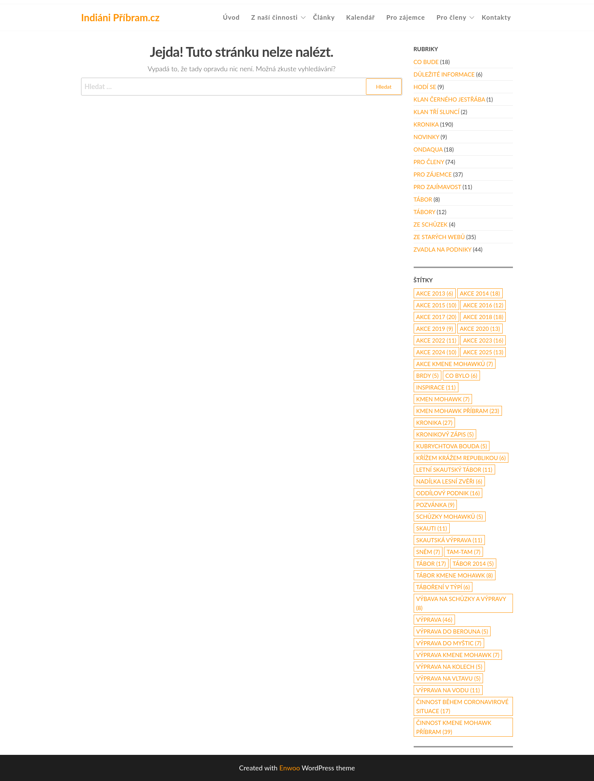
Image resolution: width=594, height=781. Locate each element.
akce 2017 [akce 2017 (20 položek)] (436, 316)
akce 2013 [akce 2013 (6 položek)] (434, 293)
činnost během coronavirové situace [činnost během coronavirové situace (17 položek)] (462, 706)
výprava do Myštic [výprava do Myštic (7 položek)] (448, 643)
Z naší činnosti (274, 17)
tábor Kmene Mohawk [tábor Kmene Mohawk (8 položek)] (454, 575)
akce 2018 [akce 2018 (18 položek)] (483, 316)
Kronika (426, 124)
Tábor (423, 199)
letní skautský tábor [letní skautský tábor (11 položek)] (454, 469)
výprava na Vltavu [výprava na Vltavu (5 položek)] (448, 678)
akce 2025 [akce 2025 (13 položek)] (483, 352)
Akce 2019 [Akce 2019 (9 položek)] (434, 328)
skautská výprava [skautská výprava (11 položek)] (449, 540)
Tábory (424, 211)
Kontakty (496, 17)
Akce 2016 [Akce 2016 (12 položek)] (483, 305)
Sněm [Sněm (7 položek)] (428, 551)
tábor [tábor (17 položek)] (431, 563)
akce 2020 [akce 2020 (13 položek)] (480, 328)
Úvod (231, 17)
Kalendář (360, 17)
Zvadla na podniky (443, 249)
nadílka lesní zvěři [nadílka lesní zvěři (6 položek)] (449, 481)
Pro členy (451, 17)
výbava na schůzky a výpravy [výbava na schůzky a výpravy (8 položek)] (461, 603)
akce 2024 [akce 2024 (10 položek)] (436, 352)
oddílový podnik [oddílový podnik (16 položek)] (448, 493)
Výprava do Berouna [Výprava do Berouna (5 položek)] (452, 631)
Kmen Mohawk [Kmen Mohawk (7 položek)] (443, 399)
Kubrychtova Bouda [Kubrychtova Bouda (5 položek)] (451, 446)
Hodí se (425, 86)
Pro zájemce (405, 17)
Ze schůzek (431, 224)
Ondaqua (428, 149)
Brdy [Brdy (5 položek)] (427, 375)
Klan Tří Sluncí (437, 111)
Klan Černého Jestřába (449, 99)
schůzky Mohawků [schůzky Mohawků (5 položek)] (449, 516)
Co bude (426, 61)
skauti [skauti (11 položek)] (431, 528)
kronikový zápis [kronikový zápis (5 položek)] (445, 434)
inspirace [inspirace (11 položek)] (436, 387)
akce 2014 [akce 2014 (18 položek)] (480, 293)
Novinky (426, 136)
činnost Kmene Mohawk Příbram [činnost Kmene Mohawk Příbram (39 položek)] (453, 727)
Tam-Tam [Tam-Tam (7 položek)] (463, 551)
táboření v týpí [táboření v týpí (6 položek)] (443, 587)
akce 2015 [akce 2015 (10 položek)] (436, 305)
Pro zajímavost (437, 186)
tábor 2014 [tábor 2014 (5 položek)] (473, 563)
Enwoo (289, 768)
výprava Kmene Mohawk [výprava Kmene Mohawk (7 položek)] (458, 654)
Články (324, 17)
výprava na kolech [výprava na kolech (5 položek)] (449, 666)
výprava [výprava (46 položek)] (434, 619)
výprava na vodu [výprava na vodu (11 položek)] (448, 690)
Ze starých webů (439, 236)
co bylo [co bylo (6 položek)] (461, 375)
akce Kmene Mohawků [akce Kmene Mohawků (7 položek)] (454, 363)
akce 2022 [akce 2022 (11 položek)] (436, 340)
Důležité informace (444, 74)
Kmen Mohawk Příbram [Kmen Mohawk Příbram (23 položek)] (457, 410)
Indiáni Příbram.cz (120, 17)
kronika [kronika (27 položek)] (434, 422)
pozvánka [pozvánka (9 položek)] (435, 504)
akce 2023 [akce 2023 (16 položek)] (483, 340)
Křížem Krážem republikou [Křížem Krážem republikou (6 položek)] (461, 457)
